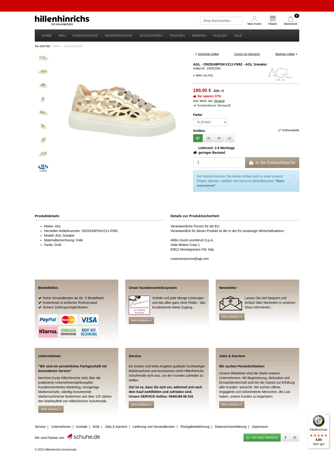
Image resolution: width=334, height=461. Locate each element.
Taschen (177, 35)
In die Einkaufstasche (272, 162)
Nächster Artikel (286, 54)
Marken (199, 35)
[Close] (294, 175)
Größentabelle (288, 130)
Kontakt (81, 426)
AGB (96, 426)
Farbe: (198, 115)
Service (40, 426)
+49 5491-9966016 (262, 437)
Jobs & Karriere (116, 426)
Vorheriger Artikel (207, 54)
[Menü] (326, 415)
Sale (238, 35)
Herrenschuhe (118, 35)
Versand (219, 101)
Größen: (199, 131)
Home (47, 35)
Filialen (220, 35)
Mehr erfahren (141, 320)
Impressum (260, 426)
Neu (62, 35)
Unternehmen (61, 426)
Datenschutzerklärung (230, 426)
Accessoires (151, 35)
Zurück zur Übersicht (247, 54)
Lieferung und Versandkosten (154, 426)
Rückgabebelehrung (194, 426)
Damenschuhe (85, 35)
